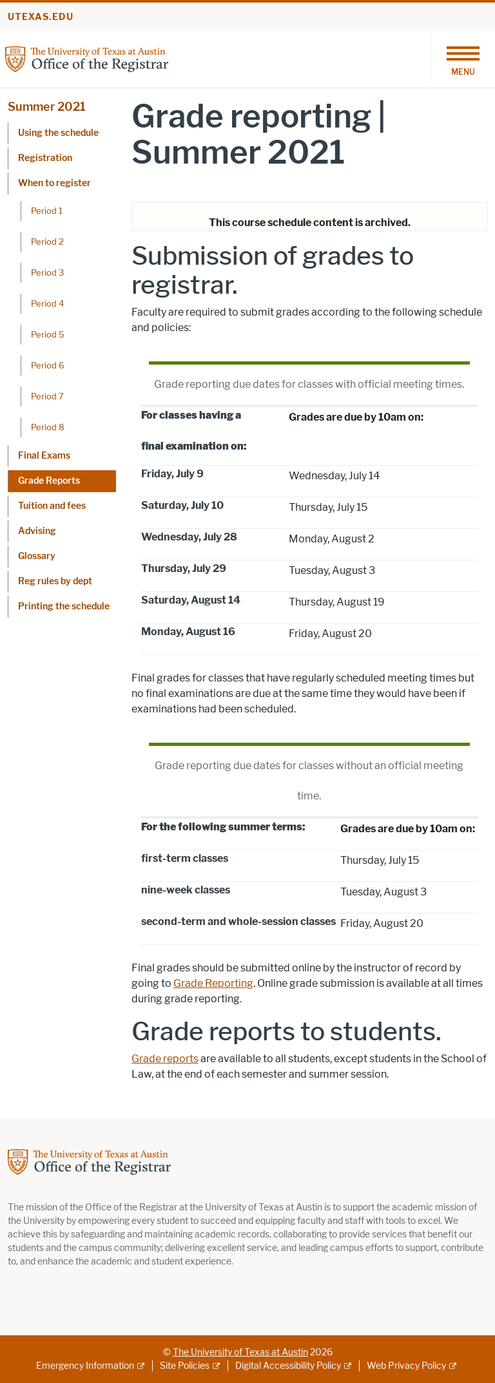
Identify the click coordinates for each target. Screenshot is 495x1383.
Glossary (36, 556)
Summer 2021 (47, 107)
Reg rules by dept (55, 581)
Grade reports (165, 1059)
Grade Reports (49, 480)
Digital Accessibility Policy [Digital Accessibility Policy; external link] (288, 1365)
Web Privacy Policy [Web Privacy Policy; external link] (406, 1365)
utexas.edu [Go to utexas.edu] (40, 17)
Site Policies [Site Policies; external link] (184, 1365)
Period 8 (47, 427)
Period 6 (47, 365)
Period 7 (47, 396)
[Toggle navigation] (463, 59)
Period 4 (47, 303)
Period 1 (47, 210)
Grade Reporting (213, 983)
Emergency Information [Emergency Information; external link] (85, 1365)
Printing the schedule (64, 606)
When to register (54, 183)
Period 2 (47, 241)
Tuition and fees (52, 506)
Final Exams (44, 455)
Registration (45, 158)
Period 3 (47, 272)
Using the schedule (58, 133)
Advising (37, 531)
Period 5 (47, 334)
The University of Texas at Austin (240, 1352)
